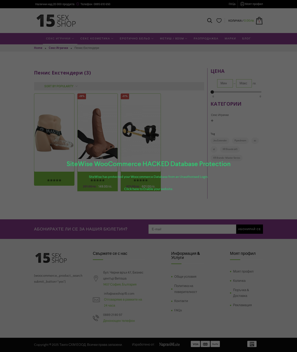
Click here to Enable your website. (148, 189)
